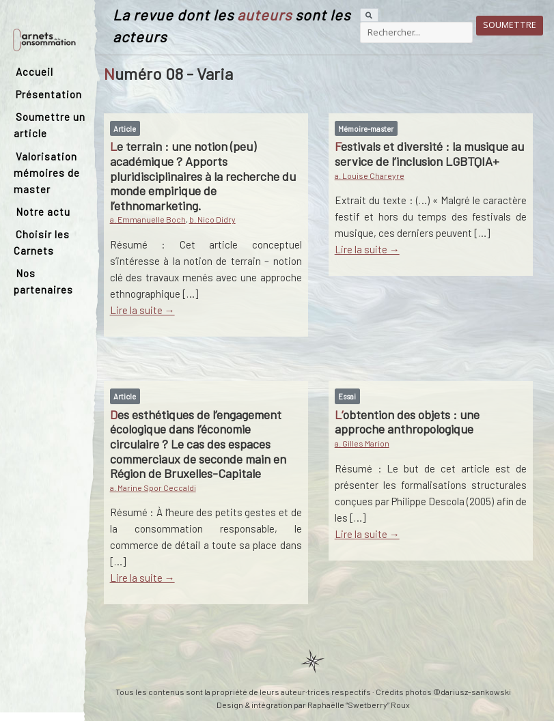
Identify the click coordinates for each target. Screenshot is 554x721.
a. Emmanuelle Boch (148, 219)
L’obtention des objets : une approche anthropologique (407, 422)
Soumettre (509, 25)
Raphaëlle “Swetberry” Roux (358, 704)
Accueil (34, 72)
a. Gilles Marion (362, 443)
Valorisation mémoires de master (47, 172)
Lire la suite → (142, 310)
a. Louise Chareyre (369, 175)
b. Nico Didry (212, 219)
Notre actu (43, 212)
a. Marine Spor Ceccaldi (153, 487)
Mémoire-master (365, 128)
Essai (347, 396)
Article (124, 128)
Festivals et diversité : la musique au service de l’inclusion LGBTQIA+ (429, 154)
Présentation (49, 94)
